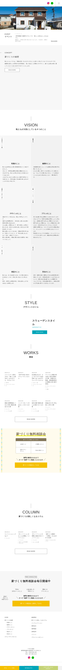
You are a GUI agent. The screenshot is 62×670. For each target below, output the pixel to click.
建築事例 (34, 617)
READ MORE (54, 41)
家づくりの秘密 (9, 620)
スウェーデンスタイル (11, 636)
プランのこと (10, 629)
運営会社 (34, 626)
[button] (28, 27)
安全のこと (9, 633)
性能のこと (9, 622)
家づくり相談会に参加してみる (31, 603)
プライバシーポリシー (37, 637)
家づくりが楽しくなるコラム (39, 620)
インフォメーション (37, 623)
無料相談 (34, 628)
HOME (6, 617)
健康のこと (9, 624)
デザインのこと (11, 627)
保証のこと (9, 631)
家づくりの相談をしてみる (31, 465)
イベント (34, 634)
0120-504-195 (33, 652)
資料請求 (34, 631)
